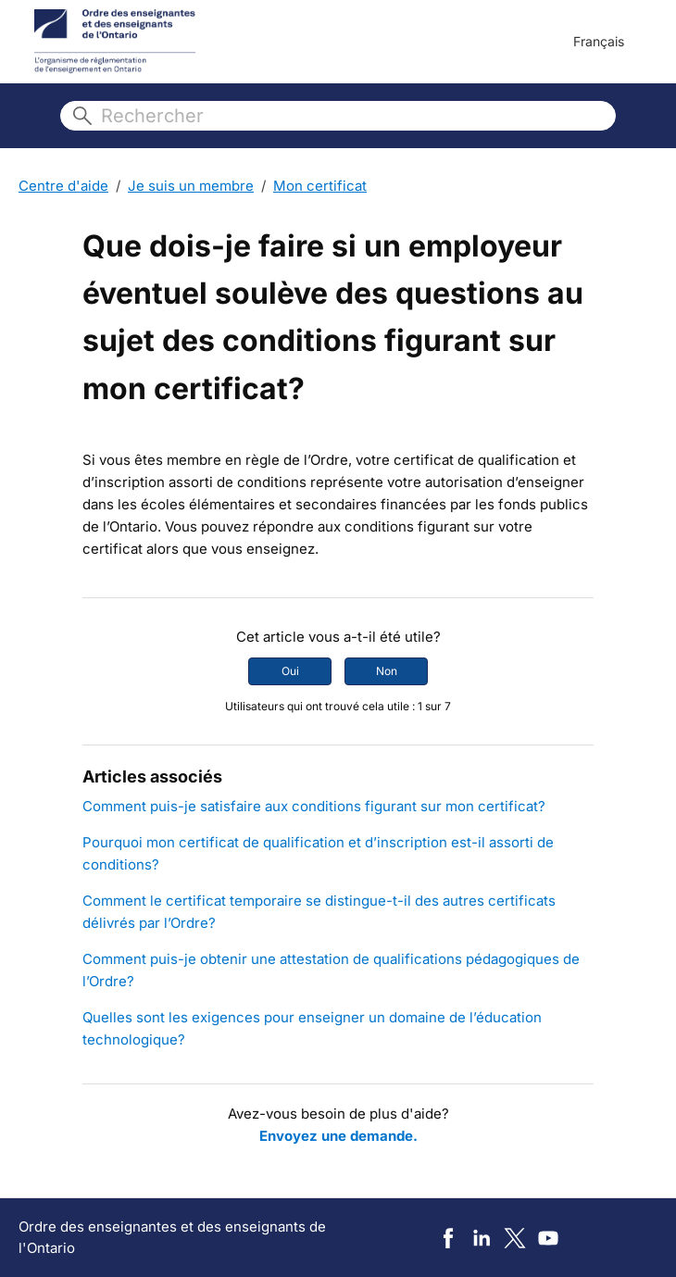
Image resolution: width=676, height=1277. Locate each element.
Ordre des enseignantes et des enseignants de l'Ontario (172, 1237)
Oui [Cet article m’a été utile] (290, 671)
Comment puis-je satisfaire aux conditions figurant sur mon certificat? (313, 806)
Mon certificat (320, 185)
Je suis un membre (191, 185)
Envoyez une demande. (338, 1136)
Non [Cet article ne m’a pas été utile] (386, 671)
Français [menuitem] (598, 41)
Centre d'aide (63, 185)
